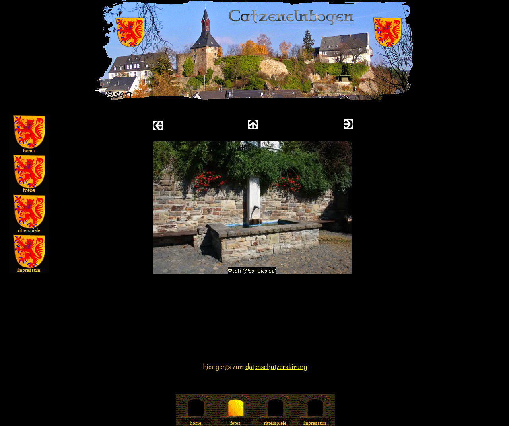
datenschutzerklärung (276, 367)
